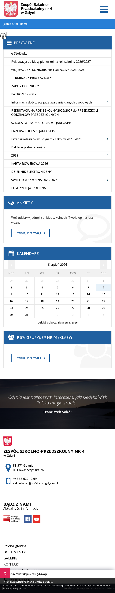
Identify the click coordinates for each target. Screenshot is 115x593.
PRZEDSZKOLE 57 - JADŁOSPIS (33, 131)
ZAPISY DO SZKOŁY (25, 86)
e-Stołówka (19, 53)
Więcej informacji (31, 233)
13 (72, 294)
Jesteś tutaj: (11, 24)
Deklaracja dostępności (28, 147)
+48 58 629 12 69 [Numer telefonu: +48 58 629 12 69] (25, 479)
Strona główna (15, 546)
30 (11, 314)
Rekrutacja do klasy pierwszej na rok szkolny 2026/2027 (51, 62)
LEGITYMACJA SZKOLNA (28, 188)
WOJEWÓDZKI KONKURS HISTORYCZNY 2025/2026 (47, 70)
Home (24, 24)
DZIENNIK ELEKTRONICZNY (31, 172)
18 (42, 301)
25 (42, 308)
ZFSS (14, 155)
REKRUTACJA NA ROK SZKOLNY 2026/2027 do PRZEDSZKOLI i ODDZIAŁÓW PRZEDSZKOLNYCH (55, 112)
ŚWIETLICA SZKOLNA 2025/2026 (34, 180)
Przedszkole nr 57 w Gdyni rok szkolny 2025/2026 (46, 139)
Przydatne (24, 42)
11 (42, 294)
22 (103, 301)
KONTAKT (11, 564)
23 (11, 308)
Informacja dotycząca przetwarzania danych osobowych (51, 102)
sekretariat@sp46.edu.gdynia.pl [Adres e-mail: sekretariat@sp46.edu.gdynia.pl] (35, 483)
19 (57, 301)
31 (26, 314)
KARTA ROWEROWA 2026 (29, 163)
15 (103, 294)
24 (26, 308)
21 (88, 301)
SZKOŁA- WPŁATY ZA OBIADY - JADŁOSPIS (41, 123)
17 (26, 301)
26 (57, 308)
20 (72, 301)
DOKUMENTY (14, 552)
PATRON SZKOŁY (23, 94)
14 (88, 294)
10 (26, 294)
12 (57, 294)
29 (103, 308)
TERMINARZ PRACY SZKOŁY (31, 78)
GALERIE (10, 558)
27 (72, 308)
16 (11, 301)
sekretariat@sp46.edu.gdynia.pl (25, 574)
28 (88, 308)
